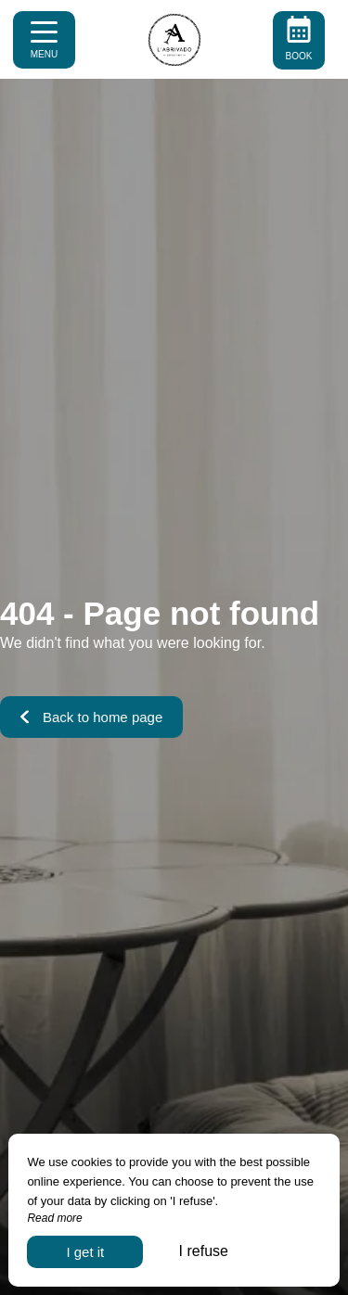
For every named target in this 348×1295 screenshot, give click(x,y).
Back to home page (91, 717)
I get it (85, 1252)
